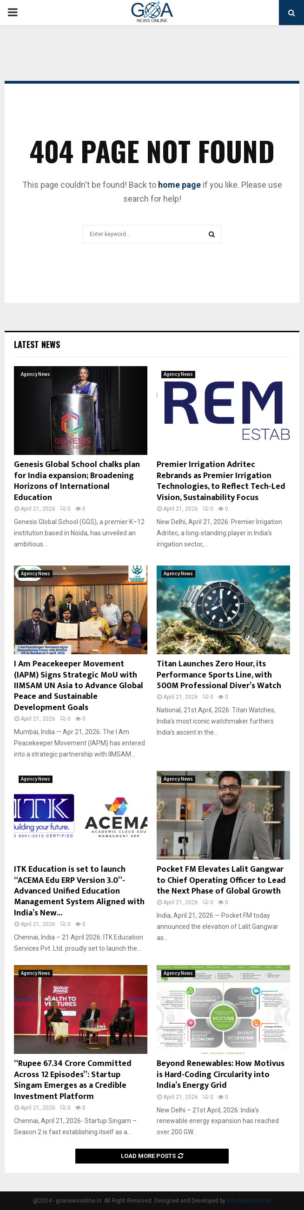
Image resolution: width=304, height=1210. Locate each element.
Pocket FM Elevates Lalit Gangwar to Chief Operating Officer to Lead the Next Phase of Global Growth (221, 880)
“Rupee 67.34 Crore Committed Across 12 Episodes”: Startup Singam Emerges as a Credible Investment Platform (73, 1080)
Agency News (35, 374)
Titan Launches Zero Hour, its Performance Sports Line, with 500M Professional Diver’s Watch (219, 675)
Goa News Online (249, 1200)
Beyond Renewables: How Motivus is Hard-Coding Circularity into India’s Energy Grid (220, 1074)
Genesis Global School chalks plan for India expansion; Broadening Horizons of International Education (77, 481)
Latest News (37, 344)
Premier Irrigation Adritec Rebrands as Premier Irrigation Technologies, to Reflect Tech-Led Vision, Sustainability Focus (221, 481)
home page (179, 185)
